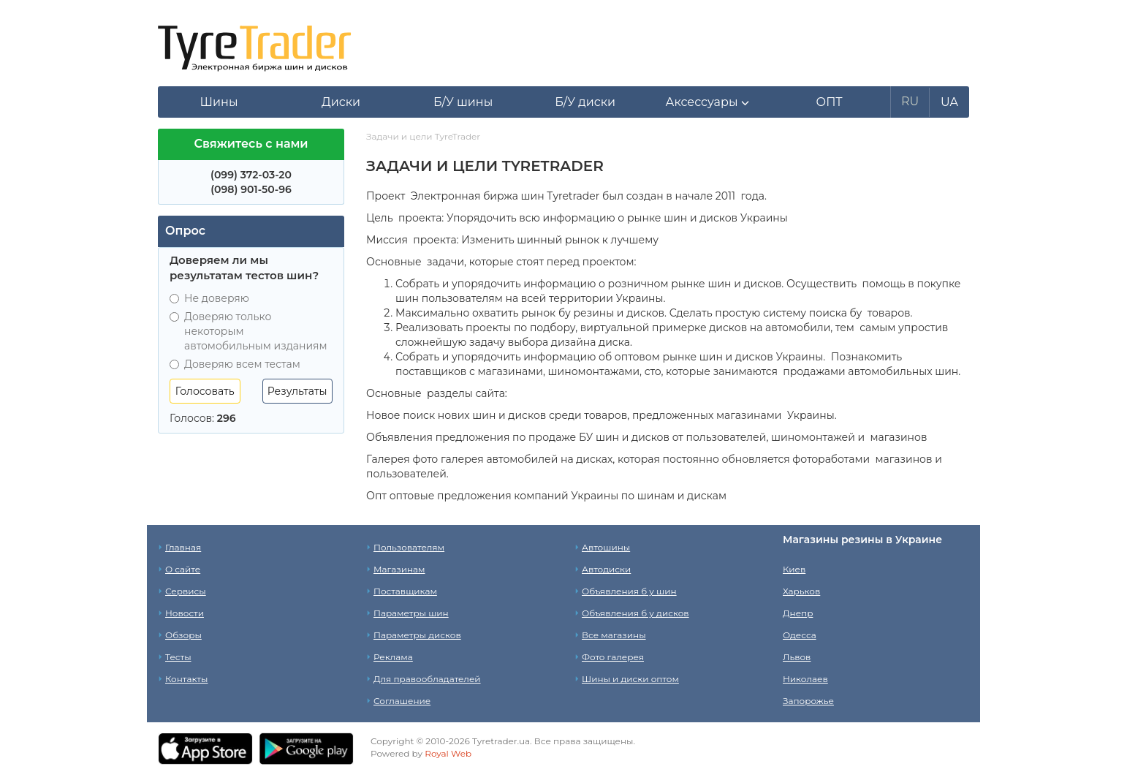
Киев (794, 569)
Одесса (799, 634)
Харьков (801, 591)
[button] (707, 102)
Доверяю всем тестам (235, 364)
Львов (797, 656)
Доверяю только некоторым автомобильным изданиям (248, 331)
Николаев (805, 678)
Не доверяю (209, 298)
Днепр (798, 613)
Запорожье (808, 700)
